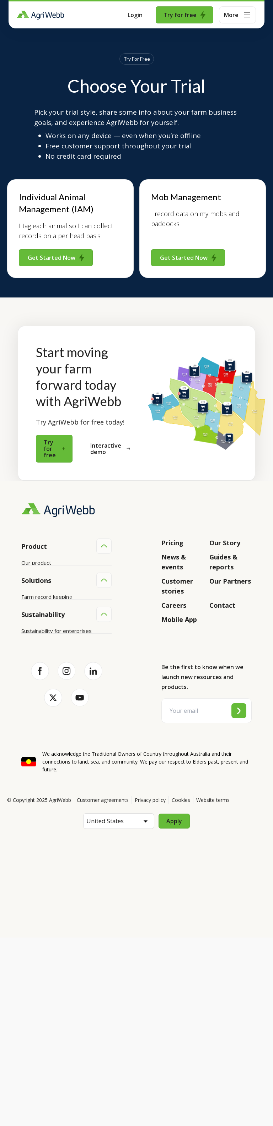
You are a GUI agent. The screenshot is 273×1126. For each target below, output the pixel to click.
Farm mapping (38, 700)
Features (32, 589)
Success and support (46, 616)
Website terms (213, 988)
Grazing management (47, 727)
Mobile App (179, 619)
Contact (222, 605)
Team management (45, 740)
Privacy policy (150, 988)
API (25, 630)
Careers (173, 605)
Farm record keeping (46, 686)
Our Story (224, 543)
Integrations (36, 576)
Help (27, 643)
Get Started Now (56, 257)
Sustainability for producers (54, 810)
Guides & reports (223, 562)
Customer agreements (103, 988)
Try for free (184, 15)
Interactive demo (110, 449)
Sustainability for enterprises (56, 796)
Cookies (181, 988)
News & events (173, 562)
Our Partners (230, 581)
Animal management (46, 713)
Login (135, 15)
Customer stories (177, 586)
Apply (174, 1009)
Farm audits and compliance (55, 754)
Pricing (172, 543)
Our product (36, 562)
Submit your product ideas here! (60, 603)
